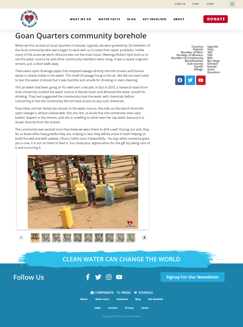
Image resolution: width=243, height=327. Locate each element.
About (179, 19)
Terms (144, 307)
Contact (113, 307)
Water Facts (109, 19)
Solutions (122, 299)
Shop (210, 4)
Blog (131, 19)
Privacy (129, 307)
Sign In (179, 4)
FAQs (98, 307)
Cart (196, 4)
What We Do (80, 19)
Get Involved (154, 19)
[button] (232, 4)
